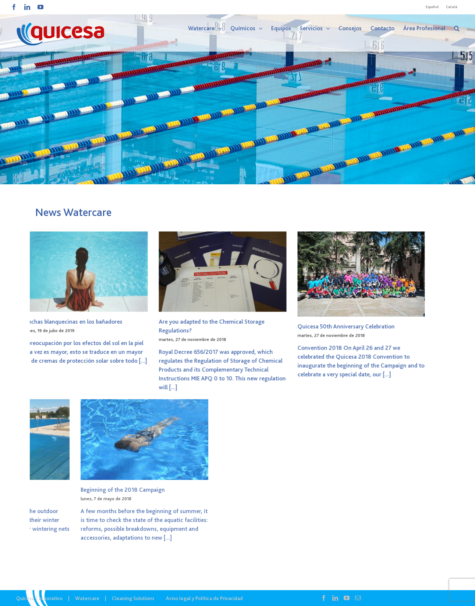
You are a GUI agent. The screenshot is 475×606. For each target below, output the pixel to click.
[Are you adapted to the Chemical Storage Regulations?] (104, 271)
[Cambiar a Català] (451, 7)
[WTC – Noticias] (237, 92)
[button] (457, 28)
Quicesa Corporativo (39, 598)
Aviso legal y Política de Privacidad (204, 598)
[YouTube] (347, 598)
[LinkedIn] (335, 598)
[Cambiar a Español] (432, 7)
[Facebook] (324, 598)
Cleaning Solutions (133, 598)
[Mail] (358, 598)
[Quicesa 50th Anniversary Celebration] (242, 274)
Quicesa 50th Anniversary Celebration (227, 326)
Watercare (87, 598)
